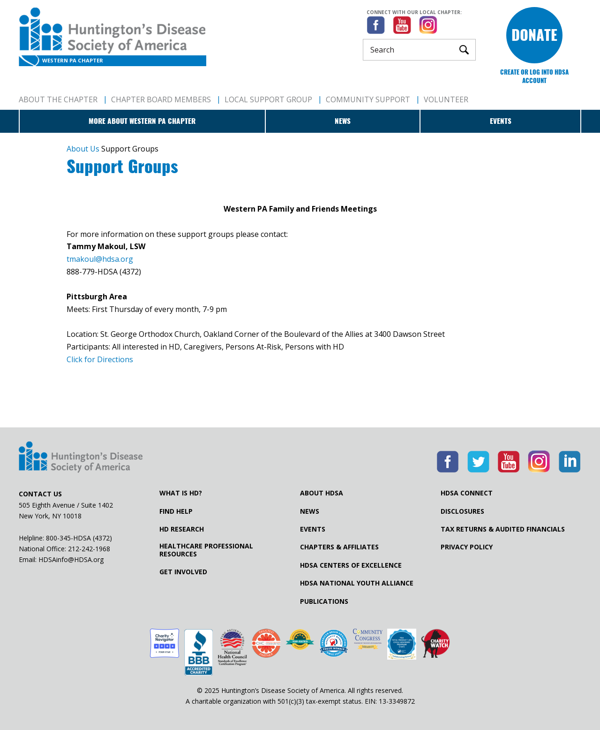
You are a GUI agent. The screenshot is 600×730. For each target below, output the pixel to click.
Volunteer (446, 99)
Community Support (368, 99)
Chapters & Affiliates (339, 547)
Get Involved (183, 572)
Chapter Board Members (161, 99)
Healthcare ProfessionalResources (206, 549)
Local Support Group (268, 99)
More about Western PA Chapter (142, 121)
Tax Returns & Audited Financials (503, 529)
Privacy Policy (467, 547)
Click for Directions (100, 359)
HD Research (181, 529)
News (343, 121)
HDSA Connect (467, 493)
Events (500, 121)
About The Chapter (58, 99)
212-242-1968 (89, 548)
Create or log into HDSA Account (534, 76)
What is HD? (180, 493)
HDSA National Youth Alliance (356, 583)
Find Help (176, 511)
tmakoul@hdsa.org (100, 259)
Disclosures (462, 511)
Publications (324, 601)
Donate (534, 35)
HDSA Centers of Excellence (351, 565)
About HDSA (321, 493)
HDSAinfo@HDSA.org (71, 559)
